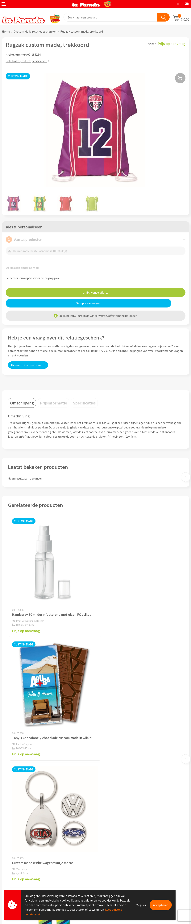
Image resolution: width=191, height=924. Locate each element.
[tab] (22, 403)
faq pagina (135, 351)
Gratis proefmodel (14, 850)
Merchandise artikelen (111, 844)
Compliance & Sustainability (115, 797)
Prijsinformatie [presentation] (53, 403)
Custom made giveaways (113, 839)
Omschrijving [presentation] (22, 403)
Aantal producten (24, 239)
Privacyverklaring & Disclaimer (117, 809)
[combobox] (111, 17)
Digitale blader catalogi (112, 862)
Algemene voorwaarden (112, 803)
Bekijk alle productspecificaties (27, 61)
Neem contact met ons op (28, 365)
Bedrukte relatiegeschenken (115, 856)
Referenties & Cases (110, 791)
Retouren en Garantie (16, 868)
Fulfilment (9, 879)
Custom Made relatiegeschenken (35, 31)
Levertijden (9, 862)
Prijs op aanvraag (26, 624)
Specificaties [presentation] (84, 403)
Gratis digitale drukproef (18, 856)
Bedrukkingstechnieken (112, 850)
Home (6, 31)
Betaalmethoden (13, 874)
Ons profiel (104, 786)
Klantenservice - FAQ (15, 845)
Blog (100, 868)
